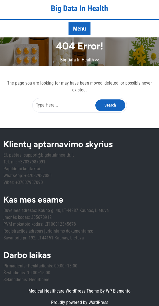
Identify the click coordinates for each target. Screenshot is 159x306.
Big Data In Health (79, 8)
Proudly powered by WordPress (79, 302)
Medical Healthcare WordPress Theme (64, 291)
